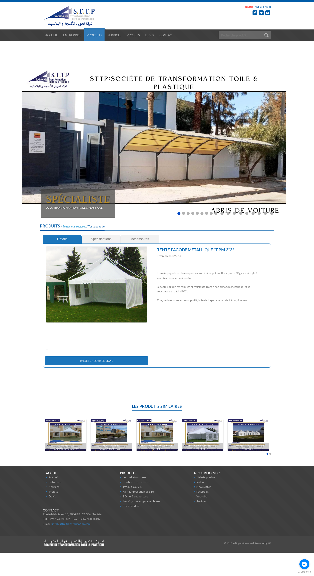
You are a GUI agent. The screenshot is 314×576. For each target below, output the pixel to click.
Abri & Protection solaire (138, 514)
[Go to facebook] (304, 564)
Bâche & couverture (135, 519)
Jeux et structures (134, 500)
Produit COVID (132, 510)
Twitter (201, 524)
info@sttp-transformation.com (71, 547)
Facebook (202, 514)
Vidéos (200, 505)
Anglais (259, 6)
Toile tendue (131, 529)
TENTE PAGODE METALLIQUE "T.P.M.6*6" (248, 470)
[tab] (62, 239)
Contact (166, 35)
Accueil (51, 35)
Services (114, 35)
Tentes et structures (74, 226)
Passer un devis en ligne (96, 384)
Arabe (267, 6)
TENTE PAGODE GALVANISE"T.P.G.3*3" (66, 470)
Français (248, 6)
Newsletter (203, 510)
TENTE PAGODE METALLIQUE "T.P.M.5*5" (203, 470)
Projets (133, 35)
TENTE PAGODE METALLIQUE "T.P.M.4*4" (157, 470)
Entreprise (72, 35)
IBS (269, 566)
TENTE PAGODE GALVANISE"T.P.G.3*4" (111, 470)
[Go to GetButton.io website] (304, 572)
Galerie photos (205, 500)
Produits (94, 35)
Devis (149, 35)
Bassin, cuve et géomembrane (141, 524)
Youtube (201, 519)
